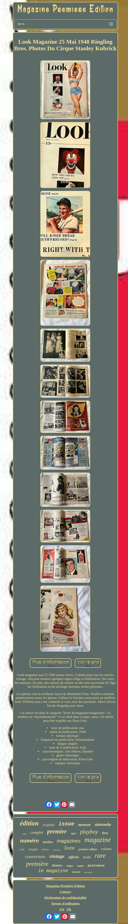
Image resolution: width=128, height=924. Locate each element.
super (80, 865)
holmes (45, 849)
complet (36, 832)
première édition (87, 849)
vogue (69, 865)
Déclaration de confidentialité (65, 898)
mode (87, 857)
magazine (97, 840)
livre (69, 848)
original (48, 825)
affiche (73, 857)
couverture (35, 856)
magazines (69, 841)
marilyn (48, 842)
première (37, 863)
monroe (84, 824)
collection (57, 850)
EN (62, 909)
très (24, 834)
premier (57, 831)
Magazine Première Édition (65, 886)
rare (100, 855)
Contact (65, 892)
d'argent (33, 849)
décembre (88, 872)
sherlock (76, 872)
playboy (89, 832)
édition (29, 823)
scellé (22, 849)
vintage (56, 856)
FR (69, 909)
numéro (29, 840)
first (105, 833)
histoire (57, 865)
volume (106, 849)
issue (66, 824)
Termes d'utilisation (65, 903)
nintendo (103, 824)
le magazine (53, 871)
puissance (96, 865)
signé (73, 833)
